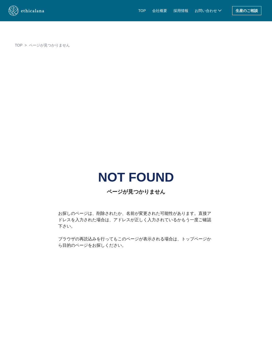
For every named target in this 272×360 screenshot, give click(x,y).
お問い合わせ (206, 11)
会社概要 (159, 11)
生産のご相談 (247, 11)
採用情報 (180, 11)
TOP (142, 11)
